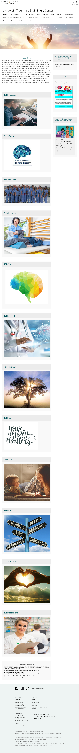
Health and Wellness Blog (38, 688)
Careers (17, 723)
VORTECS (59, 14)
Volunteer (34, 701)
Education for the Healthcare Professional (14, 21)
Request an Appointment (20, 722)
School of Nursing (19, 704)
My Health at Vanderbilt (20, 717)
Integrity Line (35, 708)
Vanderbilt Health (19, 716)
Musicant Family (33, 18)
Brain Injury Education (15, 14)
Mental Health (69, 14)
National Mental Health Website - (13, 674)
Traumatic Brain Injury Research (45, 14)
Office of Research (36, 698)
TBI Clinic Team (29, 14)
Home (5, 14)
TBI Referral (59, 18)
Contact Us (33, 21)
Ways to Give (69, 18)
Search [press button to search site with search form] (73, 3)
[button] (23, 14)
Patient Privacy (35, 702)
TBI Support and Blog (46, 18)
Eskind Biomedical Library (21, 707)
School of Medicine (19, 702)
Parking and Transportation (21, 701)
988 (38, 670)
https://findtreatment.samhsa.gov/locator (16, 677)
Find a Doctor (18, 699)
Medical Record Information (21, 719)
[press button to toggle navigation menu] (77, 4)
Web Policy (34, 705)
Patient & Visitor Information (21, 720)
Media (33, 704)
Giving (33, 699)
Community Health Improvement (39, 707)
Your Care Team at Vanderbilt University (14, 18)
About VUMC (18, 698)
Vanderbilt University (19, 705)
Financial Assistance (19, 708)
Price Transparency (19, 725)
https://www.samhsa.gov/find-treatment (35, 674)
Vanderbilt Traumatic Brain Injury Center (28, 10)
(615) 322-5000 (37, 718)
